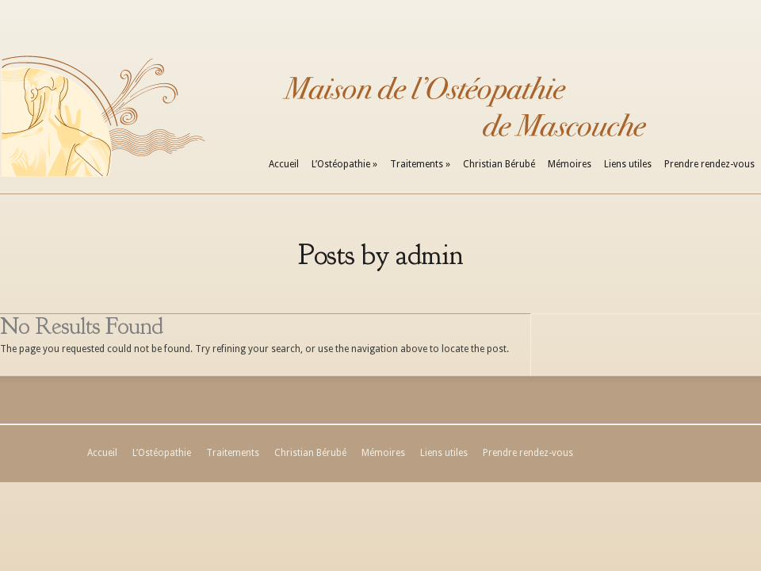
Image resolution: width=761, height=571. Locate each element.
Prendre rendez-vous (709, 164)
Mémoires (569, 164)
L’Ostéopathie (344, 164)
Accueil (284, 164)
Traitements (420, 164)
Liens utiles (628, 164)
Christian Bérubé (499, 164)
